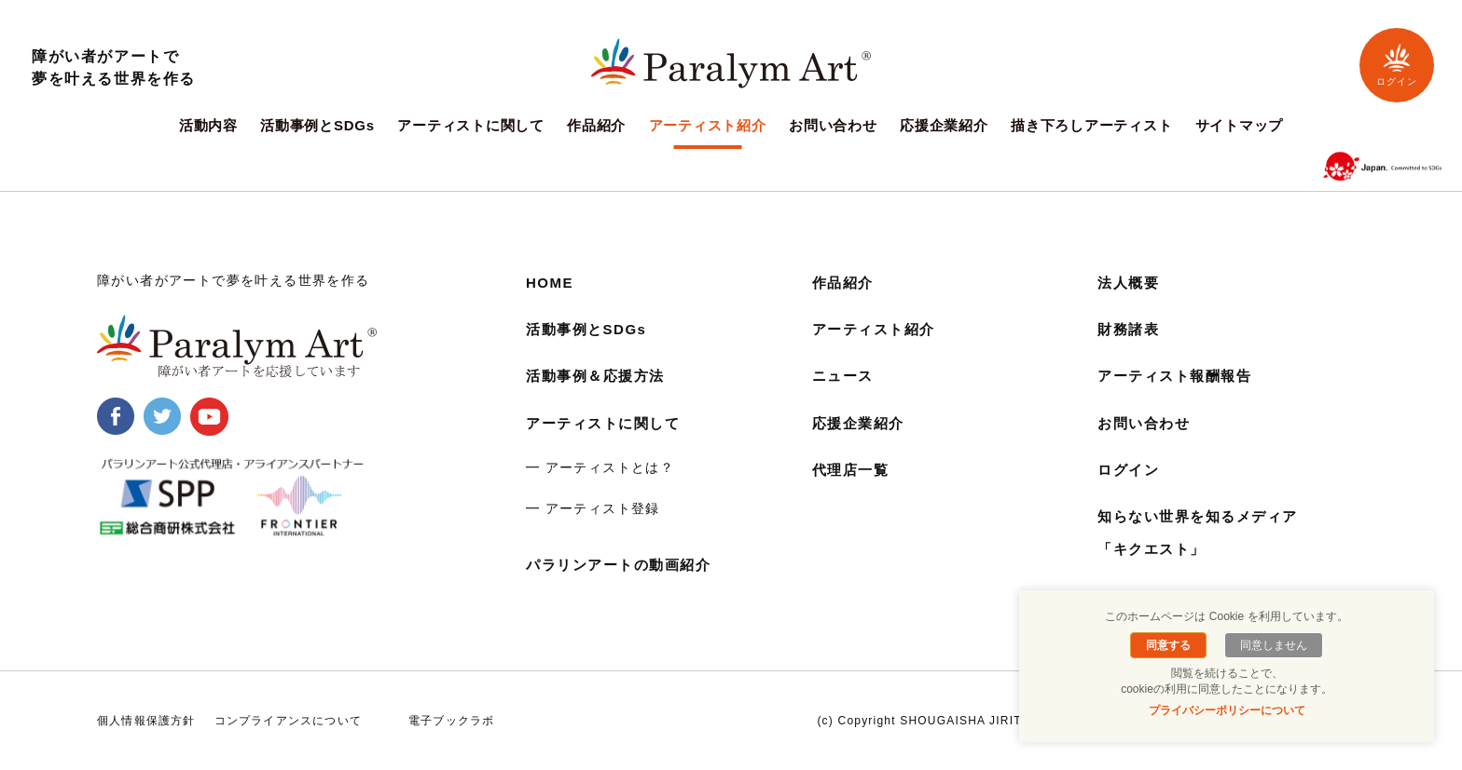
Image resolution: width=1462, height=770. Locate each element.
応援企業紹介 (944, 125)
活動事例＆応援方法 (599, 376)
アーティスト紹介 (707, 125)
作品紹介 (596, 125)
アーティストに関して (471, 125)
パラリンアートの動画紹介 (624, 565)
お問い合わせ (833, 125)
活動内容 (208, 125)
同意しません (1270, 645)
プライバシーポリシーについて (1227, 710)
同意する (1171, 645)
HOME (551, 282)
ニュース (844, 376)
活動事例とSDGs (317, 125)
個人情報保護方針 (146, 720)
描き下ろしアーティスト (1091, 125)
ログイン (1396, 65)
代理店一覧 (853, 470)
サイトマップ (1239, 125)
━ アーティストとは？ (600, 467)
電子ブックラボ (451, 720)
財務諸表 (1130, 329)
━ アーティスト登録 (593, 508)
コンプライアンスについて (288, 720)
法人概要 (1130, 282)
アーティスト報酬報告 (1179, 376)
